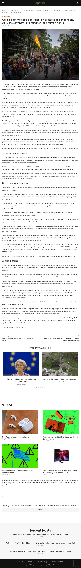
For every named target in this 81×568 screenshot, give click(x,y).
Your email (40, 499)
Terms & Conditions (57, 562)
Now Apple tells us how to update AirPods (17, 437)
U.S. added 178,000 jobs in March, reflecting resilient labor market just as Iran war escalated (40, 543)
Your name (40, 488)
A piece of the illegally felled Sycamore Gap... (60, 379)
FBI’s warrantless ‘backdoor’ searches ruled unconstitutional (18, 472)
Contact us (30, 562)
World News (14, 10)
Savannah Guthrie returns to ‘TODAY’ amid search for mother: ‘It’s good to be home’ (40, 551)
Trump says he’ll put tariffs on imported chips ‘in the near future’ (61, 438)
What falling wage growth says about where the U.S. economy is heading (40, 534)
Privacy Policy (42, 562)
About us (20, 562)
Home (4, 10)
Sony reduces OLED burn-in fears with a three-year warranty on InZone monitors (60, 472)
